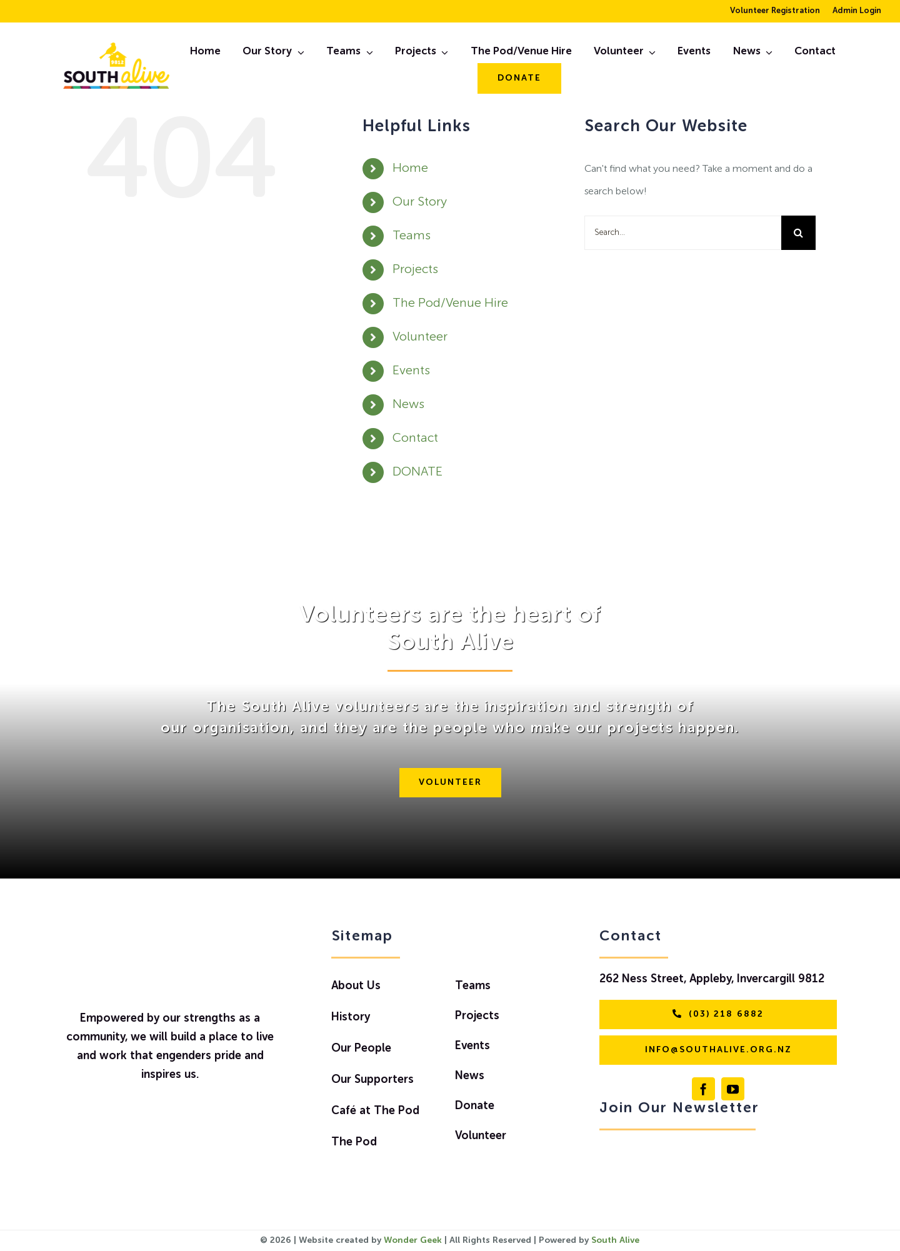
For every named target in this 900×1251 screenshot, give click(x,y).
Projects (415, 270)
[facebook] (703, 1088)
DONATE (417, 472)
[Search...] (682, 233)
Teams (411, 236)
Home (410, 168)
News (408, 405)
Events (411, 371)
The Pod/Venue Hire (450, 303)
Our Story (419, 202)
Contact (415, 438)
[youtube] (732, 1088)
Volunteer (420, 337)
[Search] (798, 233)
